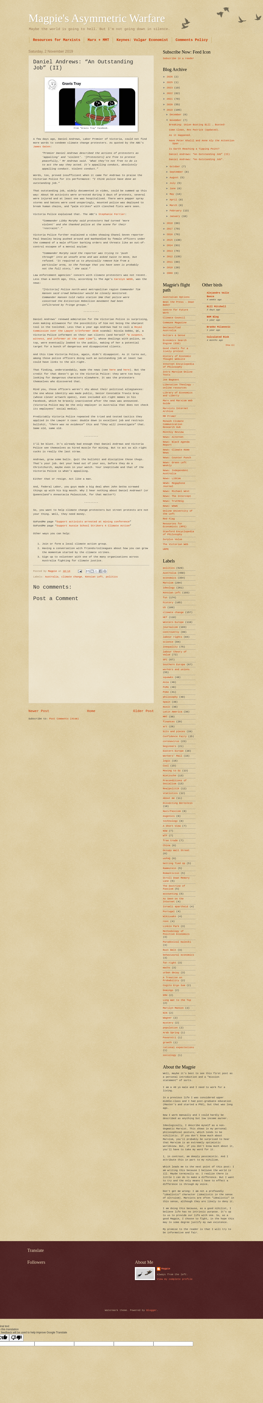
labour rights (172, 637)
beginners (169, 746)
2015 (170, 240)
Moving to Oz (172, 770)
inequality (170, 647)
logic (166, 760)
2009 (170, 273)
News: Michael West (176, 491)
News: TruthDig (173, 501)
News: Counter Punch (177, 457)
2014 (170, 245)
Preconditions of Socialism (175, 782)
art (165, 726)
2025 (170, 82)
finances (169, 721)
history (168, 602)
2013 (170, 251)
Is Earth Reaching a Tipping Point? (194, 149)
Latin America (172, 711)
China (166, 845)
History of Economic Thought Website (177, 357)
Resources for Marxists (56, 40)
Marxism (168, 582)
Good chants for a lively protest (175, 350)
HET (165, 617)
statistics (170, 793)
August (175, 177)
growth (167, 1042)
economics (169, 578)
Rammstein (169, 868)
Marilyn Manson (173, 1008)
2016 (170, 234)
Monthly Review (173, 432)
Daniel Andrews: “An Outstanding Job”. (196, 159)
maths (166, 967)
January (175, 216)
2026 (170, 76)
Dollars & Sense (174, 335)
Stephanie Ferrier (112, 214)
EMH (165, 995)
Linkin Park (171, 926)
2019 (170, 110)
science (168, 642)
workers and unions (176, 669)
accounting (170, 893)
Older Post (143, 711)
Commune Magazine (175, 322)
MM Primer (169, 416)
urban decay (171, 972)
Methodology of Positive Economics (176, 932)
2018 (170, 223)
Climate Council (174, 317)
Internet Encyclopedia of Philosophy (178, 365)
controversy (171, 632)
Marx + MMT (98, 40)
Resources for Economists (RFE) (175, 525)
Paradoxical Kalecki (177, 942)
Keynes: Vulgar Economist (142, 40)
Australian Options (176, 297)
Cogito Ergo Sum (174, 985)
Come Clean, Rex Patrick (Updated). (194, 130)
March (174, 205)
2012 (170, 256)
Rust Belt (169, 950)
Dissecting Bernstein (177, 803)
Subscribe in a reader (178, 58)
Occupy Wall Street (176, 850)
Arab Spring (171, 1032)
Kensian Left (94, 576)
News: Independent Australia (175, 472)
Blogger (151, 1310)
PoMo (166, 687)
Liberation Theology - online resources (178, 386)
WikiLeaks (169, 916)
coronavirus (171, 741)
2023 (170, 87)
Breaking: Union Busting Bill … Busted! (197, 124)
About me (169, 798)
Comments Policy (192, 40)
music (166, 707)
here (112, 369)
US (164, 607)
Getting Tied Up (174, 863)
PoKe (166, 692)
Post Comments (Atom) (64, 718)
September (177, 172)
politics (112, 576)
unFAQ (166, 858)
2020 (170, 104)
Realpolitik (171, 788)
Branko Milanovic (219, 327)
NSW (165, 831)
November (176, 120)
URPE (166, 549)
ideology (169, 587)
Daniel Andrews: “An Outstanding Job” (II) (199, 154)
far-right (169, 962)
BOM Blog (213, 316)
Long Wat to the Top (177, 1000)
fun (165, 597)
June (173, 188)
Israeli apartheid (175, 906)
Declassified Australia (172, 329)
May (172, 194)
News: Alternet (173, 437)
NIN (165, 1013)
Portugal (169, 911)
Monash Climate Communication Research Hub (173, 424)
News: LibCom (172, 478)
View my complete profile (174, 1279)
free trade (170, 840)
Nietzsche (169, 775)
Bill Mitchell (216, 306)
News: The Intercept (177, 496)
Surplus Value (172, 539)
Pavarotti (169, 1037)
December (176, 114)
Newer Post (38, 711)
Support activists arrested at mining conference (93, 521)
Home (91, 711)
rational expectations (178, 1047)
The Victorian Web (175, 544)
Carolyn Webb (123, 279)
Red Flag (169, 518)
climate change (71, 576)
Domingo (168, 990)
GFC (165, 659)
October (175, 166)
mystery (168, 1022)
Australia (51, 576)
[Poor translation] (16, 1337)
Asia (166, 682)
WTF (165, 835)
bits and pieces (174, 731)
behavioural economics (178, 955)
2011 (170, 262)
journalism (170, 627)
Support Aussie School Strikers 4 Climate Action (93, 525)
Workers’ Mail (172, 756)
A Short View (172, 826)
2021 (170, 99)
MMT (165, 716)
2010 (170, 267)
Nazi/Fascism (172, 811)
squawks (168, 677)
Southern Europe (174, 664)
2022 (170, 93)
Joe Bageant (171, 379)
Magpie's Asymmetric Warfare (96, 18)
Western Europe (173, 622)
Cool (166, 765)
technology (170, 821)
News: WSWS (170, 506)
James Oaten (41, 146)
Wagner (167, 1018)
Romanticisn (171, 873)
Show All (230, 345)
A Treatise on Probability (172, 979)
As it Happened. (180, 135)
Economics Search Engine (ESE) (175, 342)
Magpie (165, 1268)
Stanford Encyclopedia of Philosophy (178, 533)
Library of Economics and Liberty (177, 394)
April (174, 199)
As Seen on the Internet (173, 900)
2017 (170, 228)
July (173, 183)
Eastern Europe (173, 751)
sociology (169, 1055)
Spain (166, 702)
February (176, 210)
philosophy (170, 697)
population (170, 1027)
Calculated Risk (218, 337)
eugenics (169, 816)
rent (166, 921)
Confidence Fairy (175, 736)
